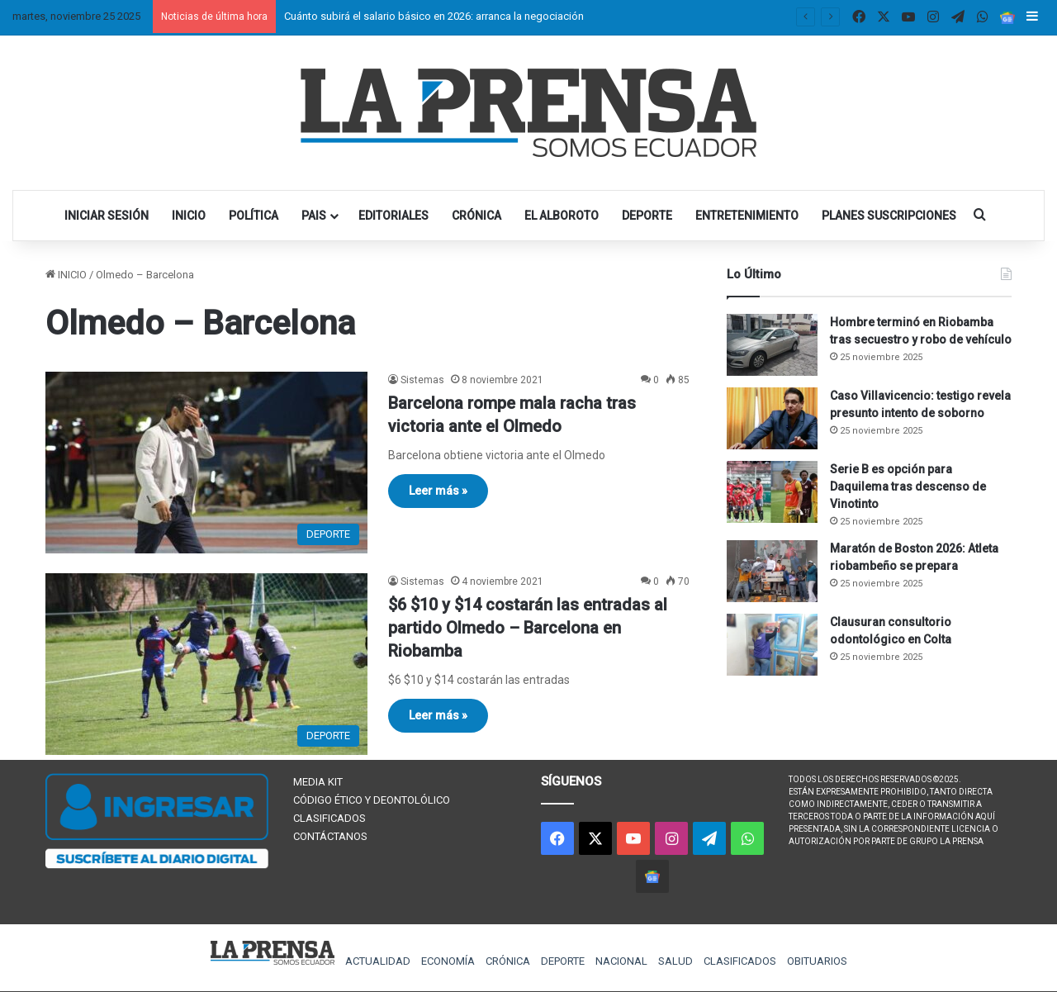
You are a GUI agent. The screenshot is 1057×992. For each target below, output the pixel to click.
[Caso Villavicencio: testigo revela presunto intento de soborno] (772, 418)
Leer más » (438, 490)
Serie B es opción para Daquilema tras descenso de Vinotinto (908, 486)
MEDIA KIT (318, 782)
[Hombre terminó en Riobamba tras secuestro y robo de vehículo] (772, 345)
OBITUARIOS (817, 961)
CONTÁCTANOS (330, 836)
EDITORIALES (393, 215)
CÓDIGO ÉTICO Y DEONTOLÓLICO (371, 800)
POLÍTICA (253, 215)
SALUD (675, 961)
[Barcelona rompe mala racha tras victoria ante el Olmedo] (206, 462)
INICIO (189, 215)
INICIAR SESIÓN (106, 215)
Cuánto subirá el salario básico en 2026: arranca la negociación (434, 16)
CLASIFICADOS (329, 818)
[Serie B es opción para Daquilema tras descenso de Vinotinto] (772, 492)
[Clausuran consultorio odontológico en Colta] (772, 645)
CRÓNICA (476, 215)
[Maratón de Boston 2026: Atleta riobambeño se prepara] (772, 571)
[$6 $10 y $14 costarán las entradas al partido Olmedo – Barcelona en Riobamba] (206, 664)
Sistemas (422, 380)
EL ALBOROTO (561, 215)
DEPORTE (647, 215)
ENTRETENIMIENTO (747, 215)
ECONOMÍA (448, 961)
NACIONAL (621, 961)
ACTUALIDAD (377, 961)
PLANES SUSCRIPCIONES (889, 215)
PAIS (313, 215)
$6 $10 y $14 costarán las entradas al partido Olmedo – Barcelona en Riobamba (527, 628)
